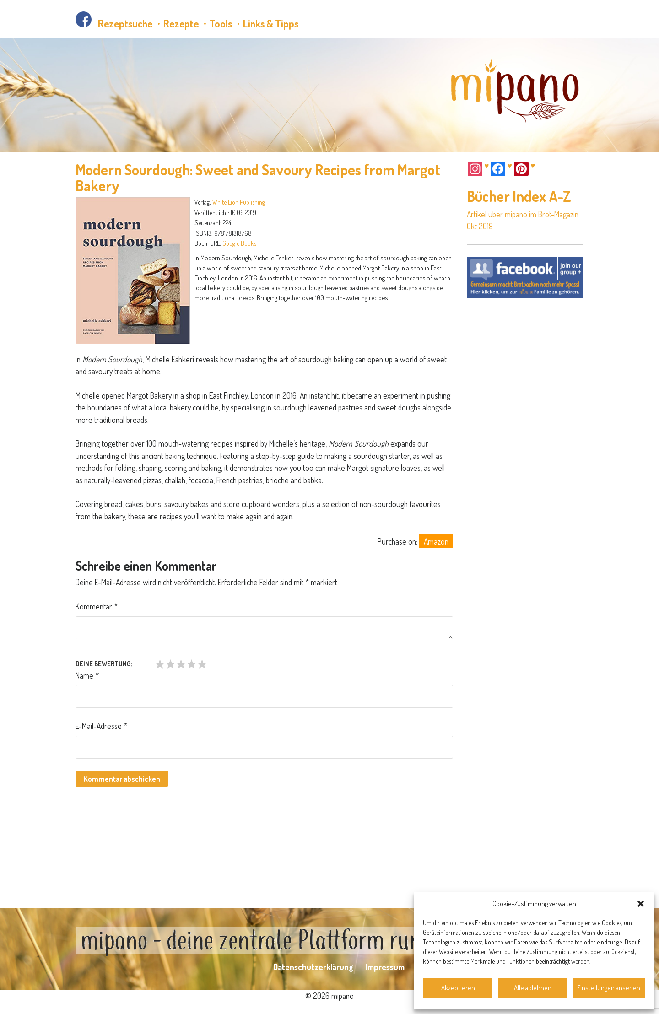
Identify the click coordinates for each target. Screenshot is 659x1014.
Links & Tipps (270, 23)
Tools (221, 23)
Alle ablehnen (532, 987)
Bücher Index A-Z (519, 196)
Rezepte (181, 23)
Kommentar (97, 606)
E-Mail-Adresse (101, 726)
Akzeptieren (458, 987)
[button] (640, 903)
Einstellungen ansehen (608, 987)
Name (87, 675)
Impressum (385, 967)
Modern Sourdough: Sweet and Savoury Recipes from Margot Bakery (258, 177)
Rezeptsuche (125, 23)
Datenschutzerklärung (313, 967)
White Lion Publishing (238, 202)
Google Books (239, 243)
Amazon (436, 541)
